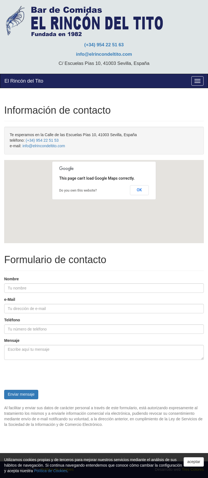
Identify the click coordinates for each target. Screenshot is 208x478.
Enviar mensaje (21, 394)
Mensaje (11, 340)
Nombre (11, 279)
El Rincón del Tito (23, 81)
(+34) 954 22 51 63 (104, 44)
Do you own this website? (78, 190)
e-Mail (9, 299)
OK (139, 190)
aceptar (193, 461)
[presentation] (46, 375)
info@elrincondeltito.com (104, 54)
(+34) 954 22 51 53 (42, 140)
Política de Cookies (50, 471)
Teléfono (12, 320)
